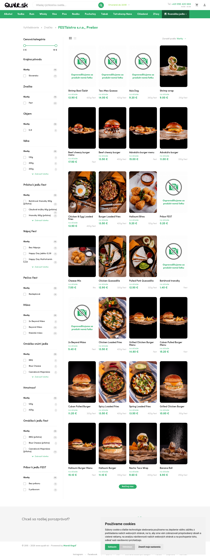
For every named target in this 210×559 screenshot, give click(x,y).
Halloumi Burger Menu (80, 468)
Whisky (43, 14)
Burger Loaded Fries (109, 217)
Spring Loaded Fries (140, 407)
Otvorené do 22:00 (119, 5)
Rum (31, 14)
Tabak (104, 14)
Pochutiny (90, 14)
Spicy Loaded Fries (109, 407)
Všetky (40, 69)
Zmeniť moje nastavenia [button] (149, 547)
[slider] (24, 45)
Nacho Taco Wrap (138, 468)
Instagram (78, 554)
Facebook (92, 554)
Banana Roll (166, 468)
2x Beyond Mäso (77, 342)
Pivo (64, 14)
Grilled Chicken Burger (172, 407)
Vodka (21, 14)
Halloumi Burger (107, 468)
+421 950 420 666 (181, 4)
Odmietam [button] (127, 547)
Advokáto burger (169, 152)
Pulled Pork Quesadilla (141, 281)
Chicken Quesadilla (109, 281)
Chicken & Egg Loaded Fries (80, 218)
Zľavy (156, 14)
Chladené (142, 14)
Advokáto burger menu (141, 152)
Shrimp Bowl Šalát (78, 91)
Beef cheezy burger (109, 152)
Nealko (76, 14)
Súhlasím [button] (112, 547)
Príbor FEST (166, 217)
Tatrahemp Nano (122, 14)
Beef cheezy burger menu (79, 153)
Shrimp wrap (167, 91)
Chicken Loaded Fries (110, 342)
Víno (54, 14)
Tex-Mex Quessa (108, 91)
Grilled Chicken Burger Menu (141, 343)
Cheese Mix (74, 281)
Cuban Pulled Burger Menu (171, 343)
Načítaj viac (128, 486)
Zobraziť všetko (40, 174)
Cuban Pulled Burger (79, 407)
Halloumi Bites (137, 217)
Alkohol (8, 14)
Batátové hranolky (170, 281)
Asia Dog (134, 91)
